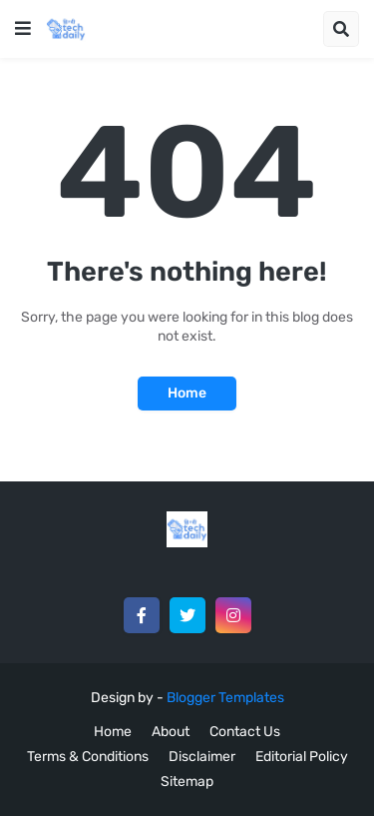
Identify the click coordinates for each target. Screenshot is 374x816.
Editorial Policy (301, 756)
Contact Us (244, 731)
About (170, 731)
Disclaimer (202, 756)
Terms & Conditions (88, 756)
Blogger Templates (225, 697)
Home (187, 393)
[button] (23, 29)
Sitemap (187, 781)
